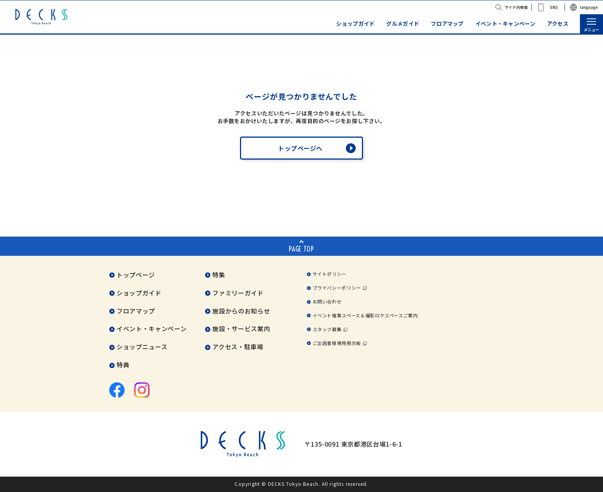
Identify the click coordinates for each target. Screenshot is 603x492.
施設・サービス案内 (241, 329)
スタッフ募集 (327, 329)
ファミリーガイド (237, 292)
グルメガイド (402, 23)
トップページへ (300, 148)
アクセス (557, 23)
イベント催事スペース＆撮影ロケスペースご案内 (365, 315)
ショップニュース (142, 347)
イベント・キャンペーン (505, 23)
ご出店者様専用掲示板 (337, 343)
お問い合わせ (327, 301)
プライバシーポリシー (337, 287)
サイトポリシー (329, 273)
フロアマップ (447, 23)
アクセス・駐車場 (237, 347)
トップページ (136, 274)
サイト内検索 (516, 7)
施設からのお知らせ (241, 310)
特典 (123, 365)
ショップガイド (355, 23)
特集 (218, 274)
